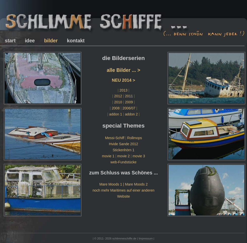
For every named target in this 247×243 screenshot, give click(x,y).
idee (30, 40)
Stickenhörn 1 (123, 150)
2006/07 (128, 108)
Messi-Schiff (114, 138)
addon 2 (131, 114)
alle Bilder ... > (123, 70)
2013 (123, 90)
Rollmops (134, 138)
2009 (129, 102)
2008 (115, 108)
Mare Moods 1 (110, 184)
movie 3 (139, 156)
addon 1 (115, 114)
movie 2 (123, 156)
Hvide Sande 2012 (123, 144)
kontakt (76, 40)
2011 (129, 96)
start (10, 40)
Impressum (146, 238)
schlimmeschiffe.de (124, 238)
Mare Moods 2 (136, 184)
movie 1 (108, 156)
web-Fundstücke (123, 162)
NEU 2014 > (123, 80)
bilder (51, 40)
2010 (118, 102)
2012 (118, 96)
